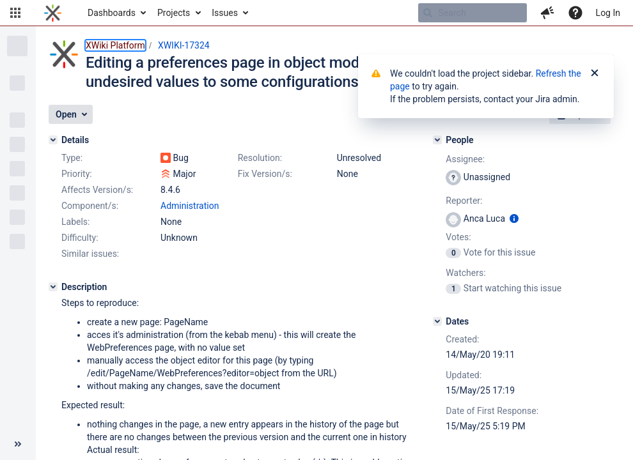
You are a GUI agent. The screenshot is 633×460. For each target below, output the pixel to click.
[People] (437, 139)
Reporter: (464, 200)
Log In (608, 13)
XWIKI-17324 (184, 45)
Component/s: (89, 206)
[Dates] (437, 321)
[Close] (594, 73)
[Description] (53, 286)
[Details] (53, 139)
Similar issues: (90, 254)
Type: (71, 158)
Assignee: (465, 159)
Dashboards (112, 13)
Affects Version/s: (97, 190)
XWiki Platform (115, 45)
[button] (15, 13)
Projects (173, 13)
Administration (189, 206)
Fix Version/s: (265, 174)
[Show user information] (514, 218)
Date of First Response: (492, 411)
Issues (225, 13)
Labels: (75, 222)
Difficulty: (79, 238)
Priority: (76, 174)
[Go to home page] (52, 13)
